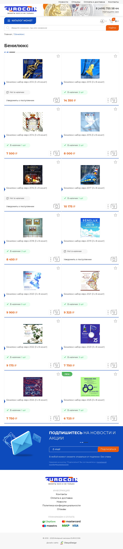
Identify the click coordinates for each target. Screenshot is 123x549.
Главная (8, 34)
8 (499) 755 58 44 (107, 8)
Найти (112, 27)
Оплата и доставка (94, 2)
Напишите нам (110, 11)
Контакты (113, 2)
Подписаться (108, 449)
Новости (63, 2)
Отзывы (76, 2)
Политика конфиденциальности (61, 505)
